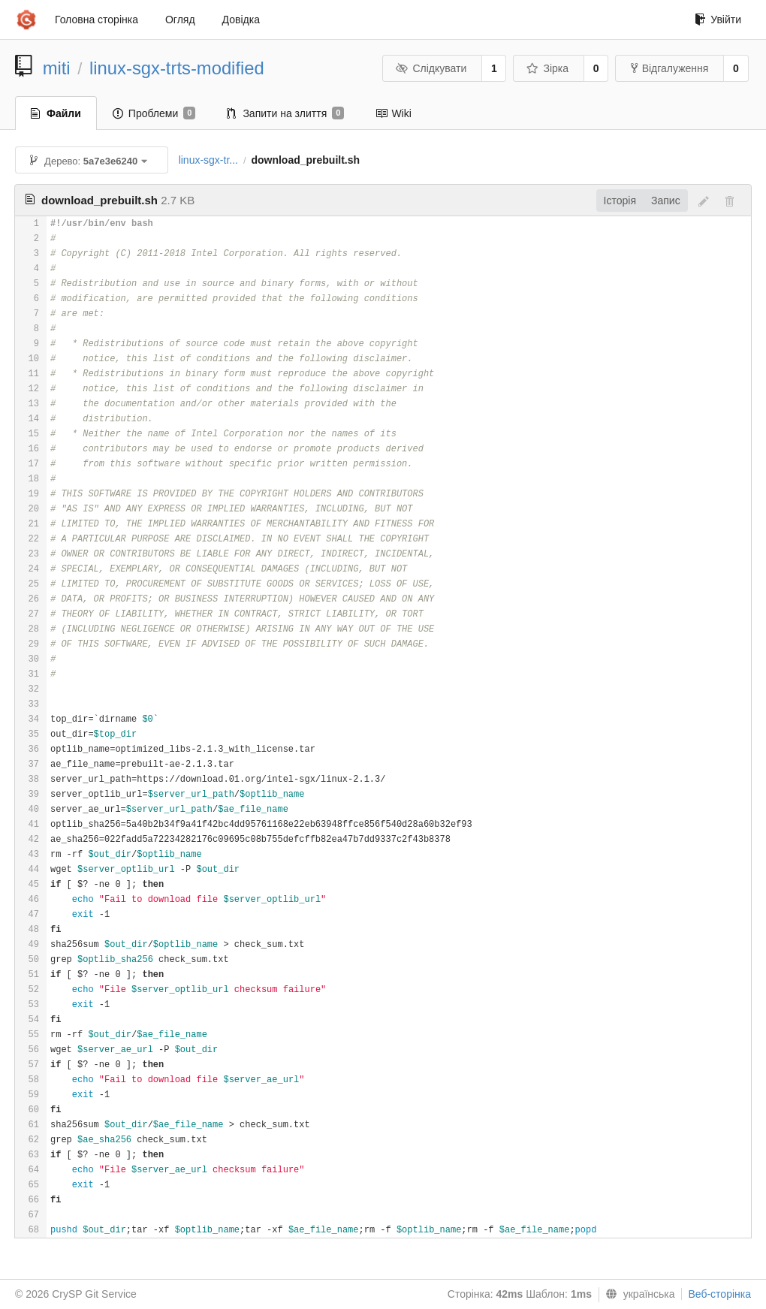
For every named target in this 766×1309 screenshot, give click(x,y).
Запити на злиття (285, 113)
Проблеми (154, 113)
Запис (665, 201)
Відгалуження (670, 68)
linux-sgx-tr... (208, 160)
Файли (56, 113)
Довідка (241, 20)
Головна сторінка (96, 20)
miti (57, 68)
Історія (620, 201)
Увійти (718, 20)
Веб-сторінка (719, 1294)
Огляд (180, 20)
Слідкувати (431, 68)
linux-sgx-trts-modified (176, 68)
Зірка (547, 68)
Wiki (393, 113)
